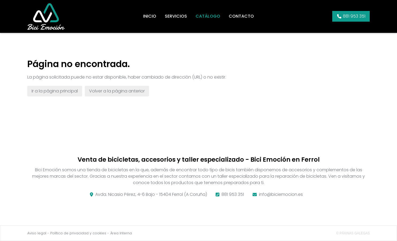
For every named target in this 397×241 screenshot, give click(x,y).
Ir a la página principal (55, 91)
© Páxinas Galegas (353, 233)
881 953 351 (233, 194)
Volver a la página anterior (117, 91)
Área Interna (121, 233)
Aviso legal (36, 233)
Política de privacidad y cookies (78, 233)
